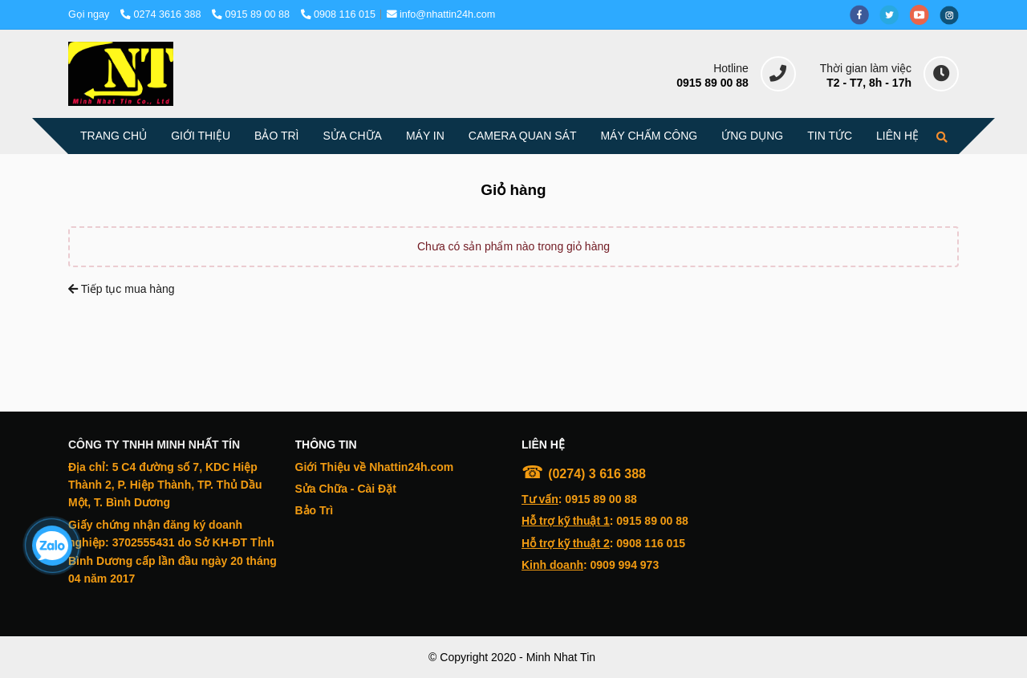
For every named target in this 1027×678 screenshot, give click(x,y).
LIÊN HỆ (897, 135)
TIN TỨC (829, 135)
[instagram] (953, 14)
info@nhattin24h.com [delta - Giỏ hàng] (441, 14)
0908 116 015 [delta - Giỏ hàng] (338, 14)
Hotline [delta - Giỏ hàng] (731, 68)
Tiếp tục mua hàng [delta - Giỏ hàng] (121, 288)
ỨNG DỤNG (752, 135)
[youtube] (925, 14)
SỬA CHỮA (352, 135)
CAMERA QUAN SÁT (523, 135)
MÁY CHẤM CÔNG (648, 135)
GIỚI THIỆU (200, 135)
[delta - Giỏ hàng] (120, 74)
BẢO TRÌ (276, 135)
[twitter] (894, 14)
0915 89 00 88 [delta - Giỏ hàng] (252, 14)
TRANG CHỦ (113, 135)
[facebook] (865, 14)
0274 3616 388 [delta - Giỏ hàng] (162, 14)
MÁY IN (425, 135)
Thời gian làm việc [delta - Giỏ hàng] (865, 68)
